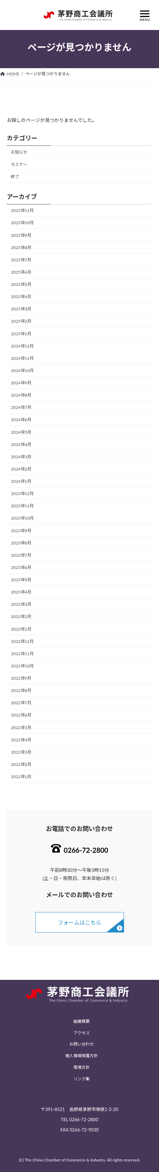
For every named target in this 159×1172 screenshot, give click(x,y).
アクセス (82, 1032)
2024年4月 (21, 444)
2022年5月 (21, 727)
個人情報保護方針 (81, 1055)
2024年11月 (22, 358)
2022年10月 (22, 665)
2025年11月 (22, 210)
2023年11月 (22, 505)
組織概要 (81, 1021)
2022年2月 (21, 764)
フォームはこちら (79, 922)
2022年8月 (21, 690)
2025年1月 (21, 333)
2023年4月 (21, 592)
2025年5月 (21, 284)
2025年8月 (21, 247)
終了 (15, 176)
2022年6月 (21, 715)
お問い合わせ (81, 1044)
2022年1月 (21, 776)
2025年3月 (21, 308)
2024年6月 (21, 419)
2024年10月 (22, 370)
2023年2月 (21, 616)
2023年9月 (21, 530)
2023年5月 (21, 579)
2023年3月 (21, 604)
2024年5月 (21, 431)
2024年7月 (21, 407)
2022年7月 (21, 702)
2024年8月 (21, 395)
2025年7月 (21, 259)
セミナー (19, 164)
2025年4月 (21, 296)
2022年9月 (21, 678)
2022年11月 (22, 653)
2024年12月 (22, 345)
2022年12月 (22, 641)
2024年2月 (21, 469)
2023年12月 (22, 493)
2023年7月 (21, 555)
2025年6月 (21, 272)
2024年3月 (21, 456)
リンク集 (81, 1078)
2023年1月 (21, 628)
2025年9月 (21, 234)
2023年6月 (21, 567)
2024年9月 (21, 382)
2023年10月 (22, 518)
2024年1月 (21, 481)
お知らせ (19, 152)
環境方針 (81, 1067)
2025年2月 (21, 321)
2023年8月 (21, 542)
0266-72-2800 (86, 850)
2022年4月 (21, 739)
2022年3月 (21, 752)
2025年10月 (22, 222)
